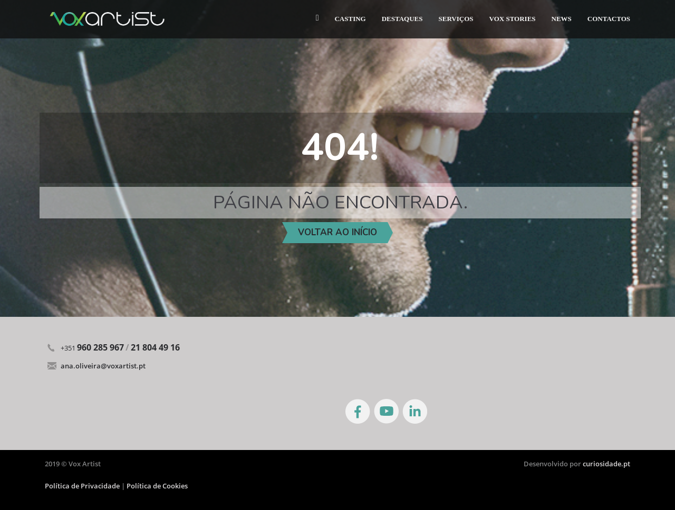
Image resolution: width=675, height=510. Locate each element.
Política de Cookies (157, 486)
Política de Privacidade (83, 486)
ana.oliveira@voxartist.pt (103, 366)
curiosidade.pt (606, 463)
